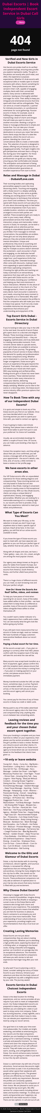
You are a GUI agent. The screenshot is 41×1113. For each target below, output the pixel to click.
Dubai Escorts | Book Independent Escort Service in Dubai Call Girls (20, 11)
